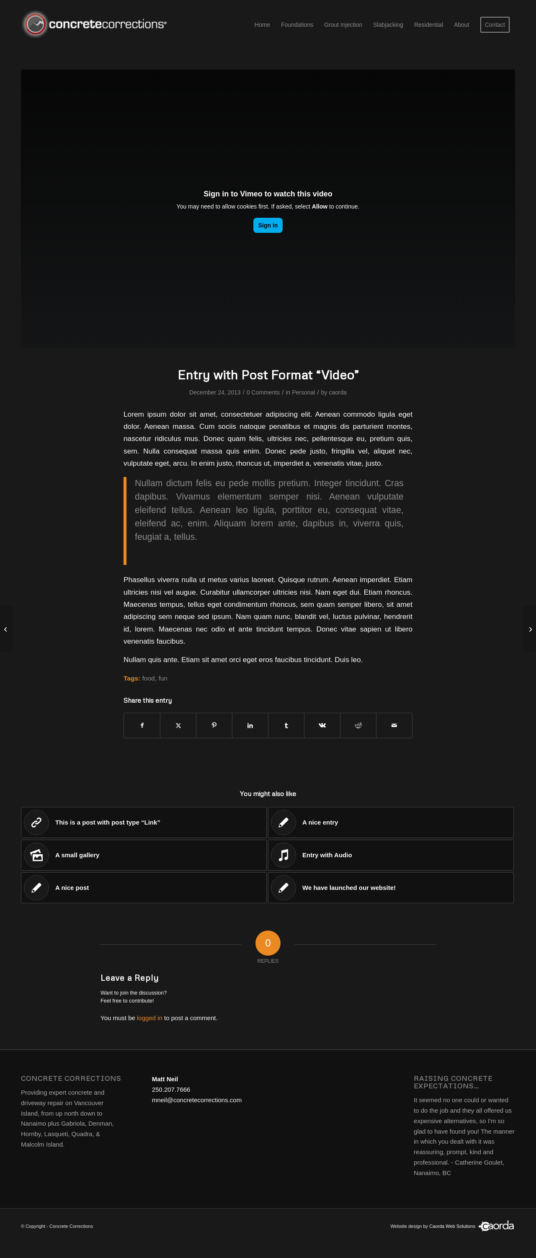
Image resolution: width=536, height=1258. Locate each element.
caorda (338, 392)
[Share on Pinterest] (214, 725)
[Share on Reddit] (358, 725)
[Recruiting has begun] (6, 629)
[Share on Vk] (322, 725)
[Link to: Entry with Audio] (391, 855)
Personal (303, 392)
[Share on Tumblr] (286, 725)
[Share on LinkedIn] (250, 725)
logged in (149, 1017)
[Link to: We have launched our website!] (391, 887)
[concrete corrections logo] (95, 24)
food (148, 678)
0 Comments (263, 392)
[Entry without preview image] (529, 629)
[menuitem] (262, 24)
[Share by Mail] (394, 725)
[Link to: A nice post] (144, 887)
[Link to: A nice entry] (391, 822)
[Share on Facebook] (142, 725)
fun (163, 678)
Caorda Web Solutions (452, 1226)
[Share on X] (178, 725)
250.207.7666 (171, 1089)
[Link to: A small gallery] (144, 855)
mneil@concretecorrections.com (197, 1099)
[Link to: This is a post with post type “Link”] (144, 822)
